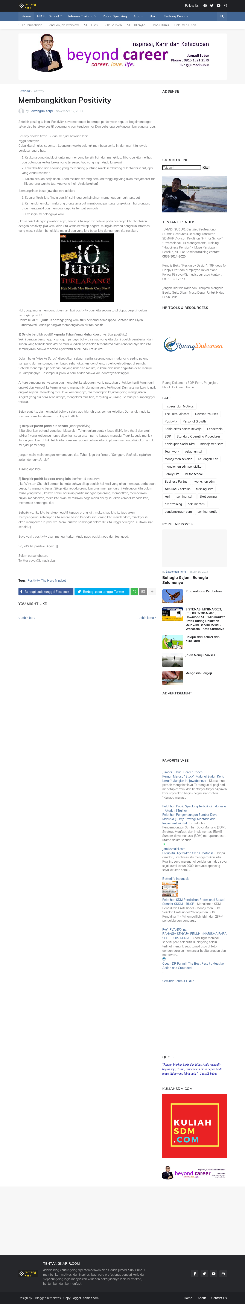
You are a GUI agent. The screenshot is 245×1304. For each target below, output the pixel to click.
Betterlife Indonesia (175, 879)
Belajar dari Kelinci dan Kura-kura (202, 639)
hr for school (193, 474)
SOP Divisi (91, 25)
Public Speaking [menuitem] (115, 16)
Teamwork (172, 451)
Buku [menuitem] (153, 16)
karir (168, 497)
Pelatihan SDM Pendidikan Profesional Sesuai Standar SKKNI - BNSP (193, 902)
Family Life (172, 474)
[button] (222, 16)
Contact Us (219, 1298)
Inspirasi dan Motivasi (179, 406)
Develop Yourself (206, 414)
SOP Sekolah (113, 25)
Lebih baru (28, 617)
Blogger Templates (48, 1298)
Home (188, 1298)
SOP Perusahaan (30, 25)
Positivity (38, 91)
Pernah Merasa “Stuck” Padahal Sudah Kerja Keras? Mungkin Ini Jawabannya (193, 779)
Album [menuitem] (138, 16)
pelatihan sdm (194, 451)
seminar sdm (185, 497)
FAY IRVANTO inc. (174, 930)
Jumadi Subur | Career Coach (182, 772)
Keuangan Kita (208, 459)
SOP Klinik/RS (136, 25)
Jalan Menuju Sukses (200, 655)
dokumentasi (196, 504)
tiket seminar (209, 497)
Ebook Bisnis (160, 25)
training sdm (204, 489)
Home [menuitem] (26, 16)
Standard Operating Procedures (199, 436)
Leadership (214, 429)
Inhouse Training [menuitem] (80, 16)
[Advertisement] (189, 123)
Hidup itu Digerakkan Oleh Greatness (187, 853)
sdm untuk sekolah (177, 489)
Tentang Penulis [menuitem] (176, 16)
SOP (168, 436)
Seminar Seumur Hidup (178, 981)
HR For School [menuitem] (48, 16)
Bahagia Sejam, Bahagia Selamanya (185, 580)
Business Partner (177, 481)
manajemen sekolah (178, 459)
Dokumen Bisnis (185, 25)
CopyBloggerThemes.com (81, 1298)
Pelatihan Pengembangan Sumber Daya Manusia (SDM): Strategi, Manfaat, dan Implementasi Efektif (189, 819)
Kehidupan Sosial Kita (180, 444)
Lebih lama (146, 617)
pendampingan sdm (178, 512)
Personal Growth (194, 421)
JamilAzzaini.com (173, 849)
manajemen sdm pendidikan (184, 466)
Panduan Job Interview (63, 25)
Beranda (24, 91)
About (202, 1298)
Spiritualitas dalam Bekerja (183, 429)
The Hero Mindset (53, 580)
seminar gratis (207, 512)
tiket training (173, 504)
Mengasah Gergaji (199, 673)
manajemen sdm (211, 444)
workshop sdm (204, 481)
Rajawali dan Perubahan (204, 591)
